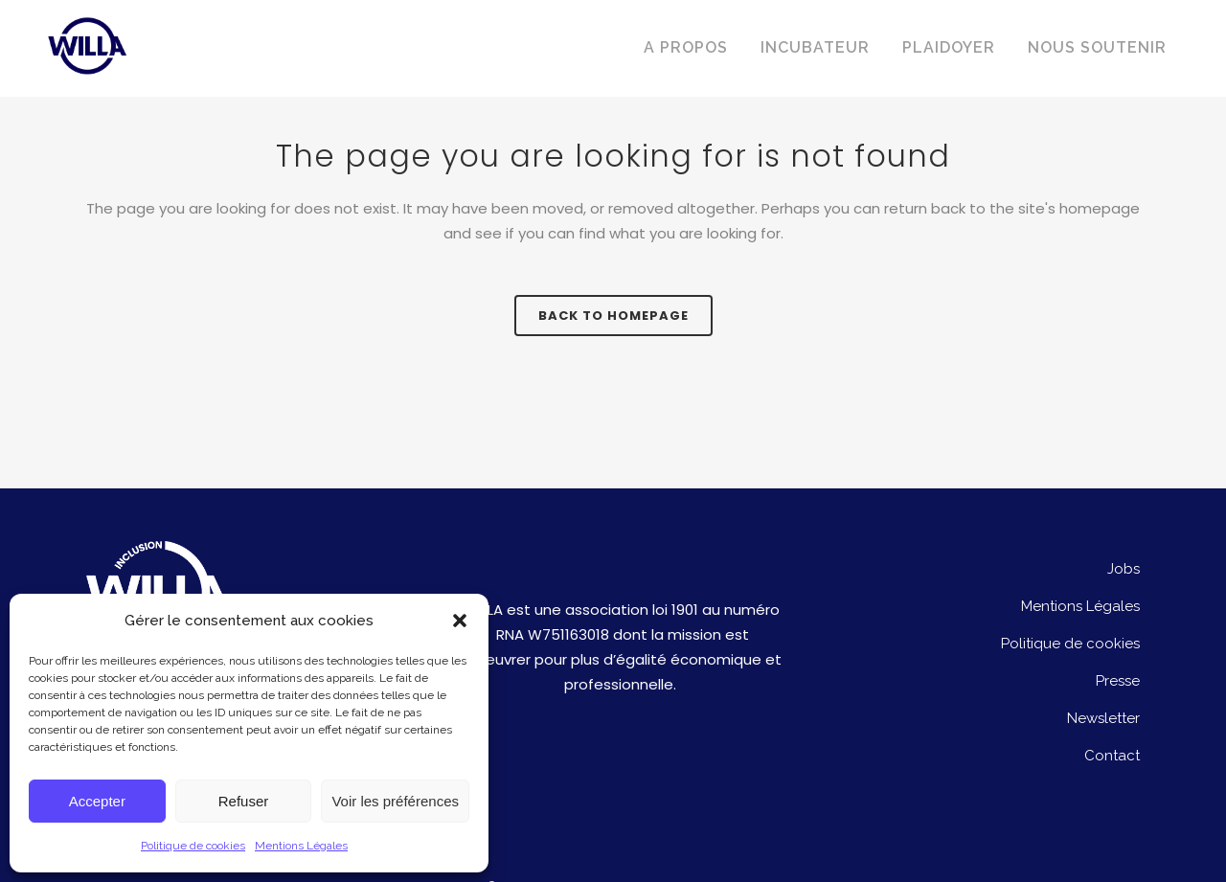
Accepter (97, 801)
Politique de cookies (193, 845)
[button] (459, 620)
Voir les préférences (395, 801)
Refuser (243, 801)
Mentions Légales (301, 845)
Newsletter (1103, 718)
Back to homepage (613, 315)
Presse (1118, 681)
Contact (1112, 755)
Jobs (1123, 568)
